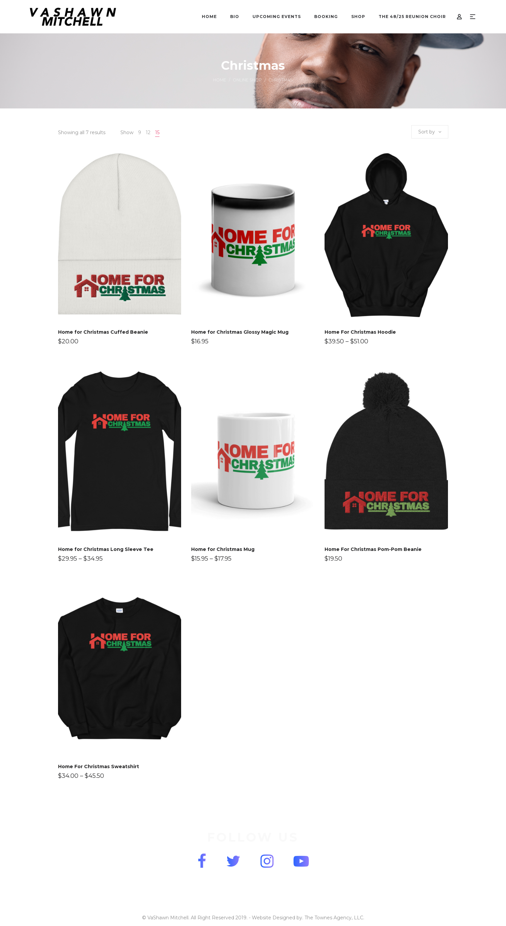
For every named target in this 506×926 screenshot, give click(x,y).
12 (148, 132)
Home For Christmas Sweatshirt (98, 766)
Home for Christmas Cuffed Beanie (103, 332)
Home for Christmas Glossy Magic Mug (240, 332)
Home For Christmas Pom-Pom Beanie (373, 549)
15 (157, 132)
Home (219, 79)
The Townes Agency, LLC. (334, 918)
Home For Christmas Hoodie (360, 332)
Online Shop (247, 79)
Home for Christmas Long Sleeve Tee (105, 549)
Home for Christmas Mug (223, 549)
